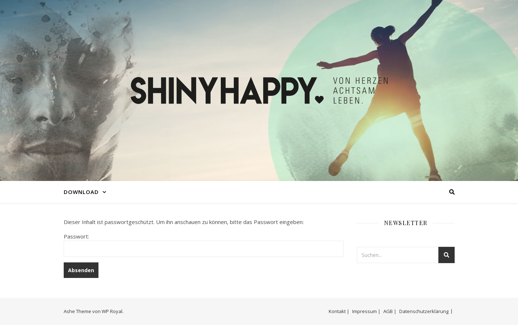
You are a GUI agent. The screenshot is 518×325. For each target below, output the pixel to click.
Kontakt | (339, 311)
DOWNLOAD (81, 191)
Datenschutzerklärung (423, 311)
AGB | (389, 311)
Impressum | (366, 311)
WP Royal (112, 311)
